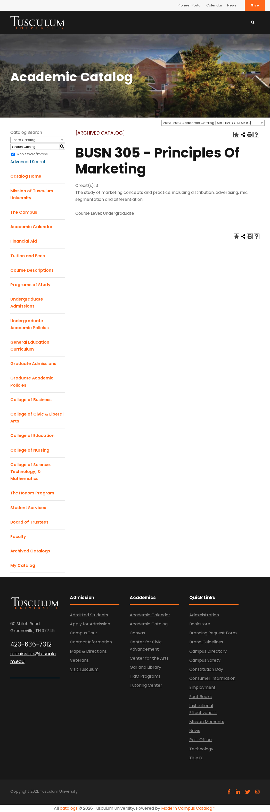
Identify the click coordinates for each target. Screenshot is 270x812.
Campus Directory (208, 651)
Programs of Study (30, 285)
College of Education (32, 435)
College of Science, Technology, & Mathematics (30, 472)
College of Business (31, 400)
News (231, 5)
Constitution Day (206, 669)
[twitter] (247, 792)
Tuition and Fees (27, 256)
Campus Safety (204, 660)
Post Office (200, 740)
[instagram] (257, 792)
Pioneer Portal (189, 5)
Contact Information (91, 642)
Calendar (214, 5)
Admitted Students (89, 615)
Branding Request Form (213, 633)
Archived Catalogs (30, 551)
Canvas (137, 633)
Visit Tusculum (84, 669)
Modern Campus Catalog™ (188, 808)
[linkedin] (238, 792)
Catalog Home (25, 176)
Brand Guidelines (206, 642)
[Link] (37, 22)
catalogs (69, 808)
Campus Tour (83, 633)
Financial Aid (23, 241)
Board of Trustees (29, 522)
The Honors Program (32, 493)
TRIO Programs (145, 676)
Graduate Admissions (33, 364)
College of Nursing (29, 450)
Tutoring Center (146, 685)
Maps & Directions (88, 651)
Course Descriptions (32, 270)
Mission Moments (206, 722)
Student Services (28, 508)
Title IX (196, 758)
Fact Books (200, 697)
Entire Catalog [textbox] (24, 139)
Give (255, 5)
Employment (202, 687)
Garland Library (145, 667)
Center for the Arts (149, 658)
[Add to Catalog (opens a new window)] (236, 134)
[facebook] (229, 792)
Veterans (79, 660)
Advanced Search (28, 162)
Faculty (18, 537)
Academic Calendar (31, 227)
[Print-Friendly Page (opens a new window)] (249, 134)
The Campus (23, 212)
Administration (204, 615)
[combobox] (213, 123)
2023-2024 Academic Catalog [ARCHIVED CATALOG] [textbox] (207, 122)
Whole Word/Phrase (32, 154)
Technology (201, 749)
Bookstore (199, 624)
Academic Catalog (149, 624)
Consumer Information (212, 678)
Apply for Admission (90, 624)
